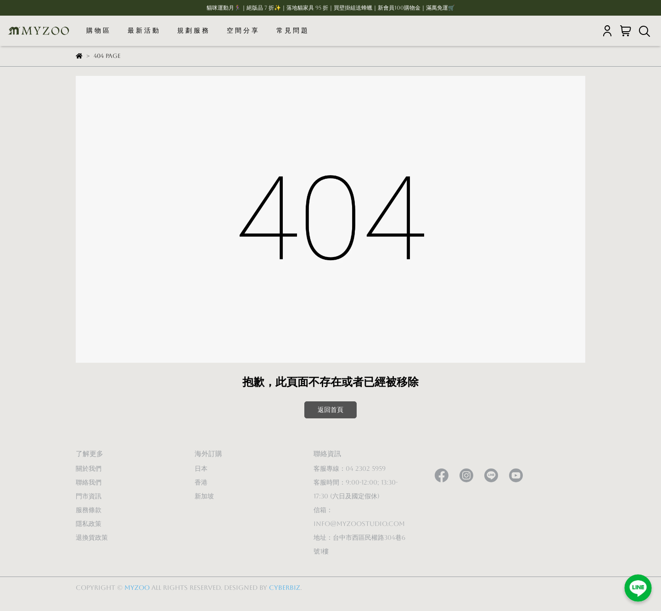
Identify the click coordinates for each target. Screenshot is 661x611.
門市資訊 (88, 496)
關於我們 (88, 468)
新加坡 (204, 496)
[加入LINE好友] (638, 588)
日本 (201, 468)
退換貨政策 (92, 537)
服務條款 (88, 510)
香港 (201, 482)
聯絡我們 (88, 482)
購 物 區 (97, 30)
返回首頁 (330, 409)
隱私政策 (88, 523)
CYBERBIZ (284, 587)
